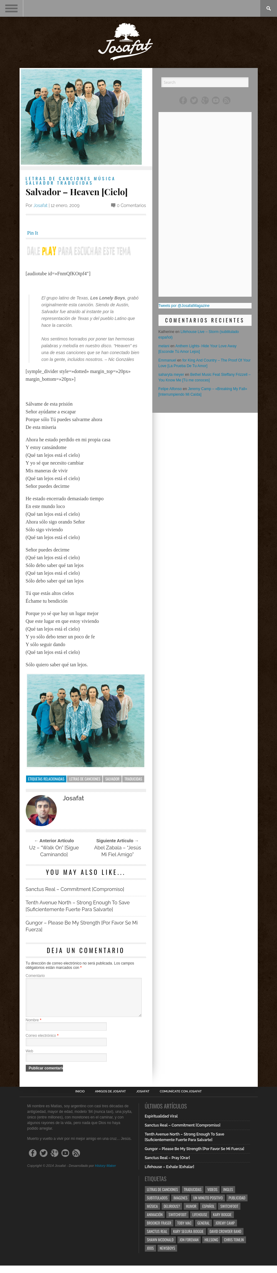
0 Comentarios (131, 205)
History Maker (105, 1173)
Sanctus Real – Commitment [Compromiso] (75, 889)
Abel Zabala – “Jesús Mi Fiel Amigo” (117, 851)
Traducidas (75, 182)
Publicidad (237, 1205)
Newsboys (167, 1255)
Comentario (35, 976)
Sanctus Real (157, 1238)
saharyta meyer (171, 374)
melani (164, 346)
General (203, 1230)
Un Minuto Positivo (208, 1205)
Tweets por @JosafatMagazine (184, 306)
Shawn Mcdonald (160, 1247)
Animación (155, 1222)
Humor (191, 1213)
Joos (150, 1255)
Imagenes (180, 1205)
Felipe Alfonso (170, 389)
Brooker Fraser (159, 1230)
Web (29, 1058)
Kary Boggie (222, 1222)
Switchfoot (229, 1213)
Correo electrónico (42, 1043)
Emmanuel (167, 360)
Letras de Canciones (59, 178)
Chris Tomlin (234, 1247)
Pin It (32, 233)
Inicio (80, 1098)
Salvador (40, 182)
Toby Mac (184, 1230)
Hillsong (211, 1247)
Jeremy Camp (225, 1230)
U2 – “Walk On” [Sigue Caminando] (54, 851)
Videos (212, 1196)
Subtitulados (157, 1205)
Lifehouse (199, 1222)
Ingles (228, 1196)
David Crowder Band (225, 1238)
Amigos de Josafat (110, 1098)
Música (105, 178)
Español (208, 1213)
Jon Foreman (189, 1247)
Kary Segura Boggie (188, 1238)
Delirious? (172, 1213)
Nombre (34, 1027)
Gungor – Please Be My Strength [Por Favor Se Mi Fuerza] (82, 926)
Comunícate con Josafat (181, 1098)
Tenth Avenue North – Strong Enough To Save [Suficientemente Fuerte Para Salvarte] (78, 906)
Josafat (40, 205)
